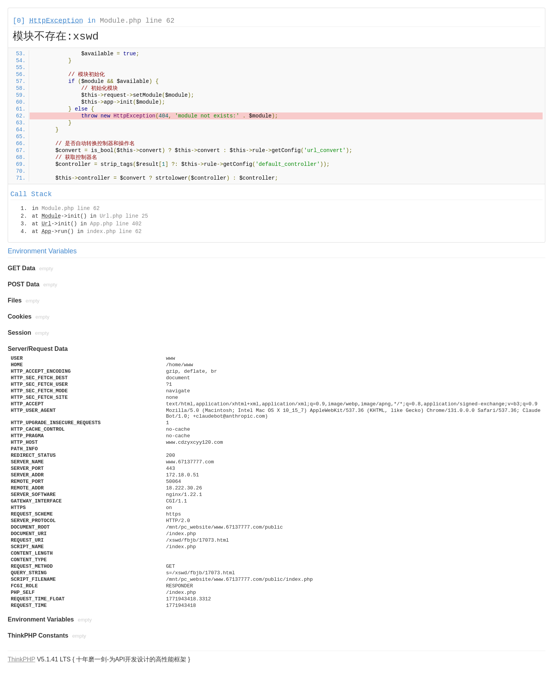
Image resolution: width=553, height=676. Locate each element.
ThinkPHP (21, 659)
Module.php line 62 (137, 21)
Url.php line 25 (123, 216)
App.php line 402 (115, 224)
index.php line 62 (114, 231)
